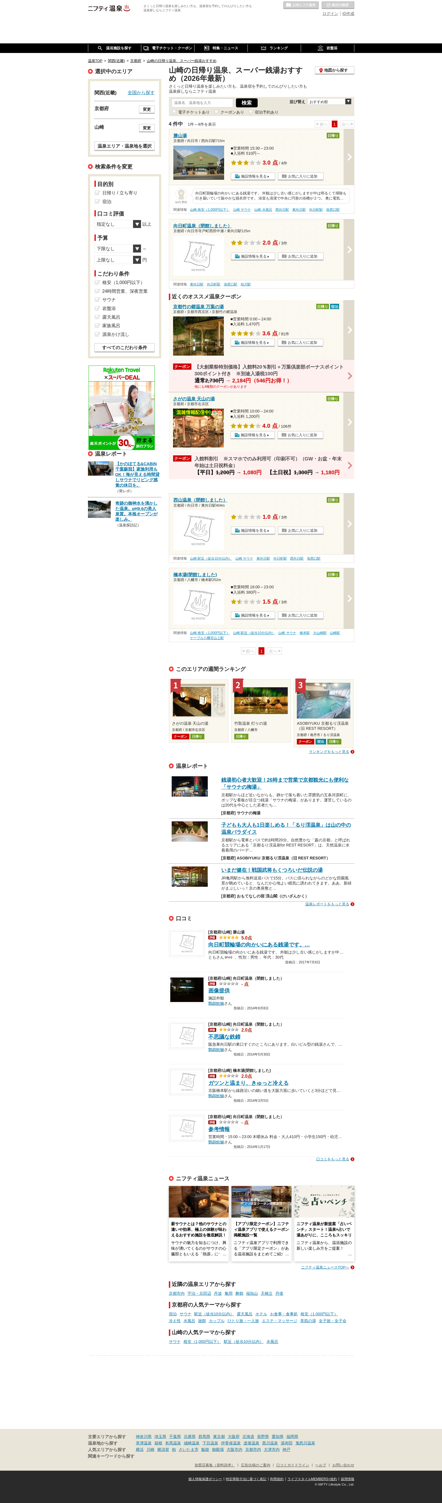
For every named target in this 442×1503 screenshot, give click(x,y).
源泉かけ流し (115, 334)
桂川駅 (246, 284)
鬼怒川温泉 (305, 1443)
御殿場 (218, 1449)
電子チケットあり (194, 112)
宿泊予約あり (267, 112)
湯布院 (287, 1443)
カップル (217, 1320)
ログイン (330, 13)
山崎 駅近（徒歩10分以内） (211, 558)
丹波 (218, 1293)
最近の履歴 (338, 5)
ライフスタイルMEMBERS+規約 (312, 1479)
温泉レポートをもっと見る (327, 904)
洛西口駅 (333, 210)
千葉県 (175, 1436)
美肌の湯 (308, 1320)
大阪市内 (234, 1449)
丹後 (279, 1293)
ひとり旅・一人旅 (243, 1320)
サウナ (185, 1314)
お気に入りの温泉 (301, 5)
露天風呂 (245, 1314)
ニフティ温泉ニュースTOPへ (325, 1267)
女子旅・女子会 (332, 1320)
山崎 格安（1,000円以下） (210, 210)
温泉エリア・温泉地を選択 (125, 145)
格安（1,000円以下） (319, 1314)
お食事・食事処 (284, 1314)
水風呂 (189, 1320)
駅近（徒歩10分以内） (214, 1314)
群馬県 (204, 1436)
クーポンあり (232, 112)
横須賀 (163, 1449)
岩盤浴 (109, 308)
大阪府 (234, 1436)
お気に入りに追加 (302, 176)
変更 (147, 109)
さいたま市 (188, 1449)
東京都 (219, 1436)
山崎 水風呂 (263, 210)
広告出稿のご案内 (255, 1465)
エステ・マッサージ (279, 1320)
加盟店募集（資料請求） (215, 1465)
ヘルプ (320, 1465)
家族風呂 (111, 325)
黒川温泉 (270, 1443)
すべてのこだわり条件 (124, 347)
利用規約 (277, 1479)
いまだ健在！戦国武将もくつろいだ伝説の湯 (272, 870)
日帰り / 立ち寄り (120, 192)
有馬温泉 (173, 1443)
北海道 (248, 1436)
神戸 (286, 1449)
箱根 (158, 1443)
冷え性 (175, 1320)
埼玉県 (160, 1436)
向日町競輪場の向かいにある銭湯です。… (259, 945)
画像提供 (219, 991)
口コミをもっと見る (332, 1159)
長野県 (263, 1436)
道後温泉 (251, 1443)
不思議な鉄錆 (224, 1037)
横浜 (140, 1449)
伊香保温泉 (231, 1443)
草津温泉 (144, 1443)
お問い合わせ (343, 1465)
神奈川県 (144, 1436)
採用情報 (347, 1479)
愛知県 (278, 1436)
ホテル (261, 1314)
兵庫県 (190, 1436)
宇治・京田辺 (199, 1293)
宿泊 (173, 1314)
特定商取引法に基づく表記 (246, 1479)
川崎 (150, 1449)
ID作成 (348, 13)
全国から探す (141, 92)
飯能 (205, 1449)
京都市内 (177, 1293)
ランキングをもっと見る (329, 752)
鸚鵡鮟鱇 (216, 1003)
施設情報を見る (254, 176)
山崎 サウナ (242, 210)
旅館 (202, 1320)
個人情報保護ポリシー (205, 1479)
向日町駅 (316, 210)
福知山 (252, 1293)
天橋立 (267, 1293)
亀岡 (229, 1293)
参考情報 (219, 1129)
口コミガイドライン (292, 1465)
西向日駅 (282, 210)
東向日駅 (299, 210)
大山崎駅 (320, 633)
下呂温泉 (210, 1443)
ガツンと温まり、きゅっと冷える (248, 1083)
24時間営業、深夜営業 (125, 291)
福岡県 (292, 1436)
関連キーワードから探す (111, 1456)
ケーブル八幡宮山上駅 (207, 638)
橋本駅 (305, 633)
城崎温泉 (192, 1443)
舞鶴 (239, 1293)
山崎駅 (335, 633)
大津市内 (272, 1449)
